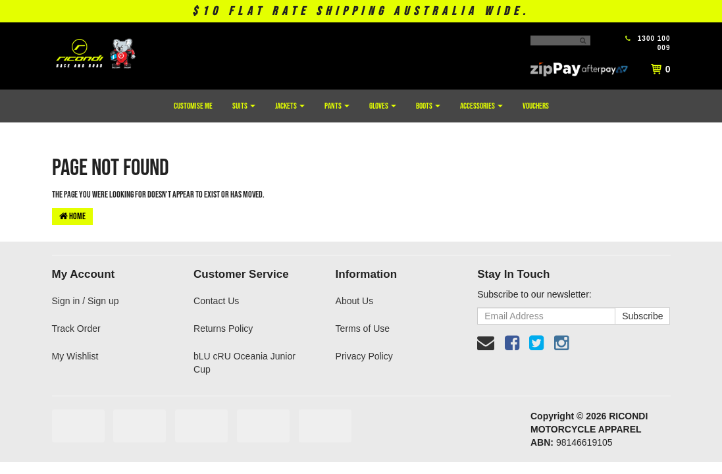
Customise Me (193, 106)
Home (72, 216)
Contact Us (216, 301)
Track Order (76, 328)
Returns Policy (223, 328)
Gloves (382, 106)
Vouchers (536, 106)
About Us (355, 301)
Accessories (481, 106)
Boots (428, 106)
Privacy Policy (364, 356)
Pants (336, 106)
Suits (243, 106)
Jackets (290, 106)
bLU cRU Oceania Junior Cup (244, 363)
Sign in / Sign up (85, 301)
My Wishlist (75, 356)
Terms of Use (363, 328)
